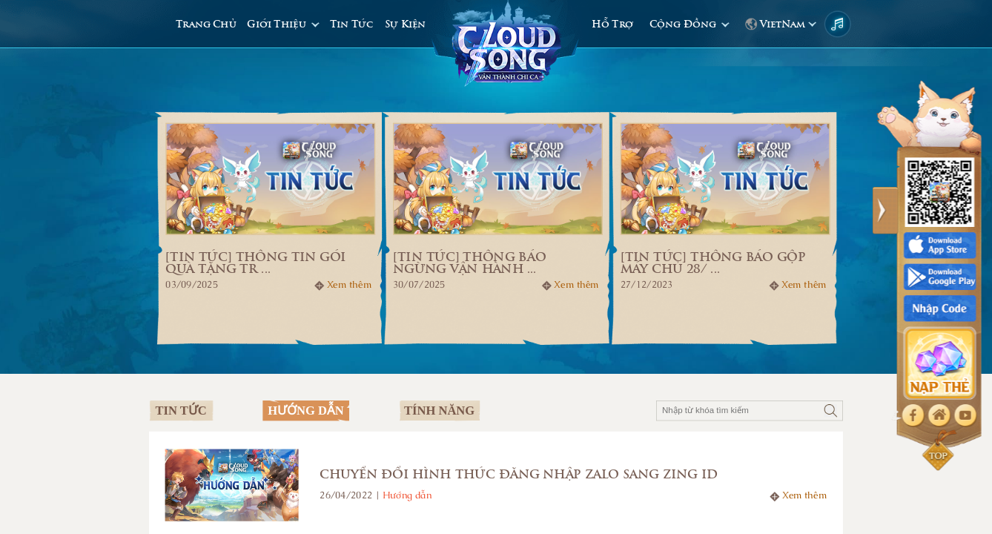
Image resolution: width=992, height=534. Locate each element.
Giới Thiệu (277, 24)
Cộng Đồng (683, 24)
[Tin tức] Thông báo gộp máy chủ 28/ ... (713, 262)
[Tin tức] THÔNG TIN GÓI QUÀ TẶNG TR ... (255, 262)
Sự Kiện (405, 24)
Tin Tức (351, 24)
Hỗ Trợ (612, 24)
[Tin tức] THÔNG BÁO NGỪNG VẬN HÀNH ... (469, 262)
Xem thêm (349, 285)
